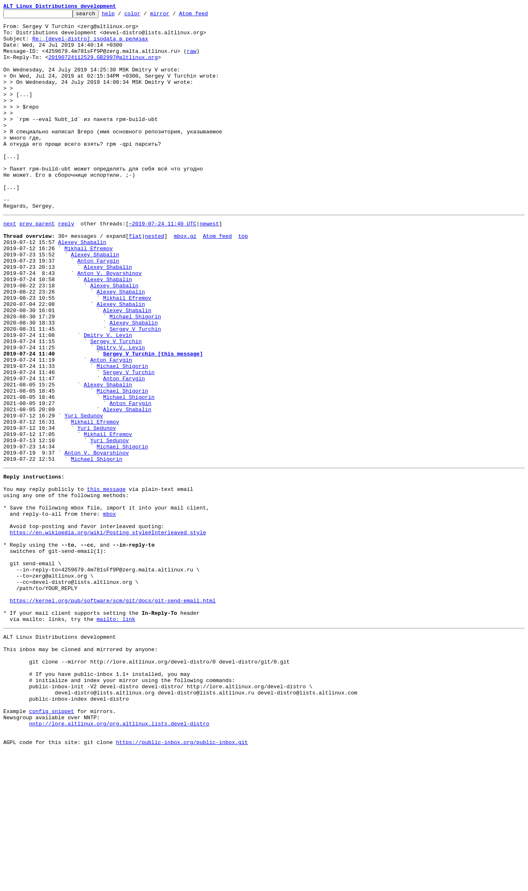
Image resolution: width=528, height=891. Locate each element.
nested (154, 279)
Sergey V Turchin (135, 390)
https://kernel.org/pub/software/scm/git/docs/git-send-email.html (113, 714)
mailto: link (116, 736)
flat (135, 279)
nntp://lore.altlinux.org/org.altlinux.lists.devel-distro (119, 859)
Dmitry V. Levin (108, 398)
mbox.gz (185, 279)
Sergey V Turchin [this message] (153, 420)
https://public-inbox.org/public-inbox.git (182, 882)
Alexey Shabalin (82, 286)
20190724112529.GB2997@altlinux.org (103, 67)
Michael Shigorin (135, 375)
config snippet (51, 844)
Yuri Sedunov (83, 494)
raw (191, 59)
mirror (172, 15)
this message (106, 580)
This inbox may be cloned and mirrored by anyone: (80, 770)
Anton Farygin (98, 309)
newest (209, 264)
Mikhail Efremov (88, 294)
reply (66, 264)
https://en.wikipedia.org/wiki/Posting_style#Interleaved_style (108, 632)
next (9, 264)
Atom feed (206, 15)
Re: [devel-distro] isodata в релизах (90, 44)
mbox (109, 610)
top (243, 279)
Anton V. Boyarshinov (109, 323)
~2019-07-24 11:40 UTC (162, 264)
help (121, 15)
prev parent (37, 264)
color (145, 15)
